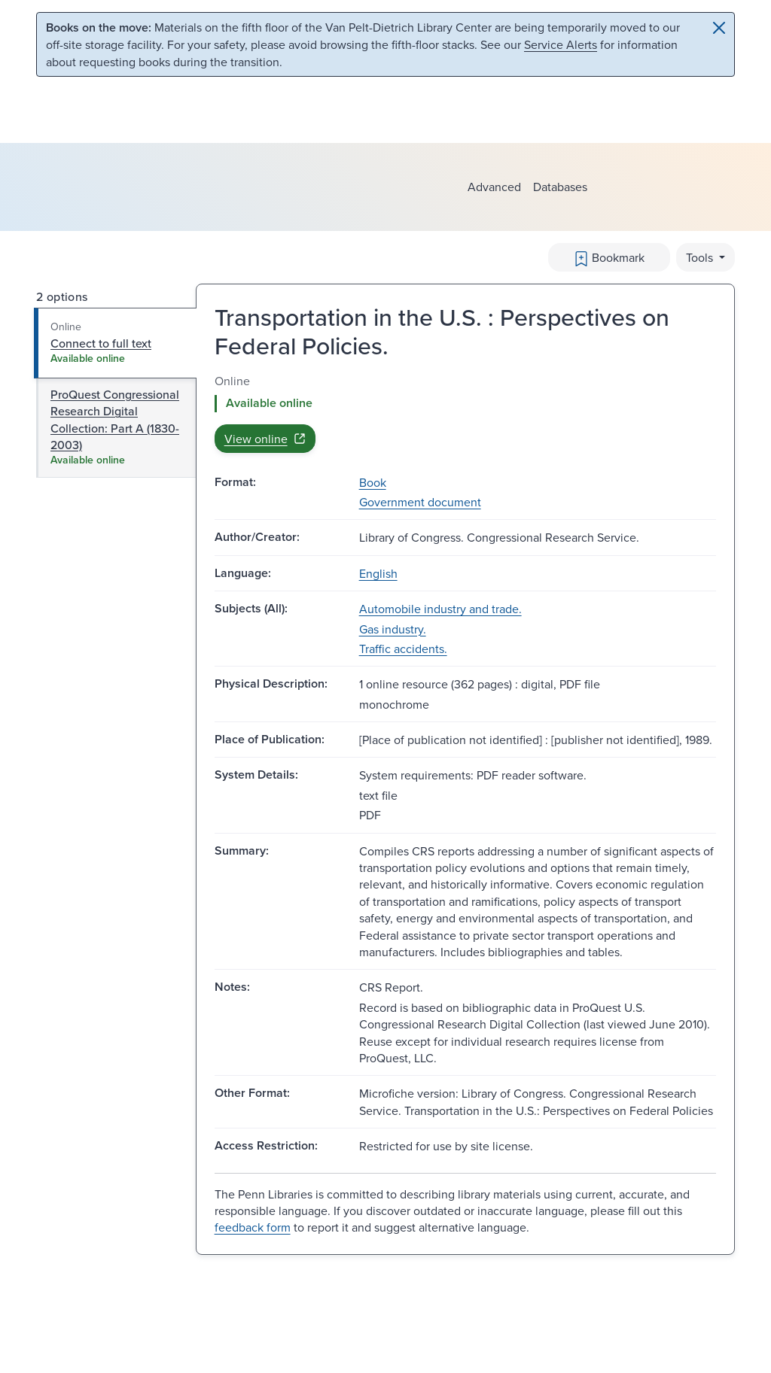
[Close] (719, 28)
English (378, 573)
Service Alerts (560, 44)
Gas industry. (392, 629)
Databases (560, 186)
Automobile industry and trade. (440, 608)
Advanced (494, 186)
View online (265, 438)
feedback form (253, 1227)
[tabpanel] (465, 412)
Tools (701, 257)
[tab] (115, 343)
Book (372, 482)
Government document (420, 502)
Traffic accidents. (403, 648)
